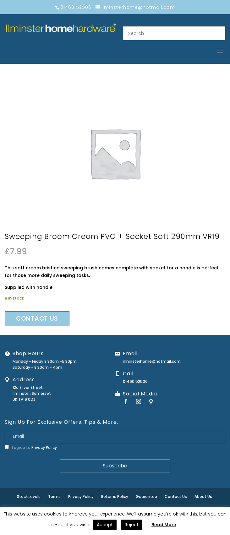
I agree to (31, 447)
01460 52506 (135, 381)
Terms (54, 496)
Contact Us (176, 496)
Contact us (37, 318)
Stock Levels (29, 496)
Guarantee (146, 496)
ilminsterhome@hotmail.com (152, 361)
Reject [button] (132, 524)
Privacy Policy (44, 447)
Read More (163, 524)
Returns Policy (114, 496)
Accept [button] (105, 524)
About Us (203, 496)
